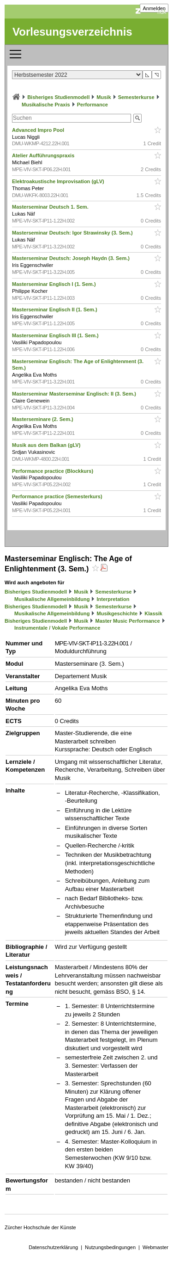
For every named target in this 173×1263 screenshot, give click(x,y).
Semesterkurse (136, 97)
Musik (103, 97)
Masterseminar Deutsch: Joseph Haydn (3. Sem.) (71, 258)
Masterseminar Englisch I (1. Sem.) (54, 284)
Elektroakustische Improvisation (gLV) (59, 181)
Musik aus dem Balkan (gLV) (47, 445)
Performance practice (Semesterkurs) (58, 496)
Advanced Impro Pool (39, 130)
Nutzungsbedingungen (110, 1247)
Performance (92, 104)
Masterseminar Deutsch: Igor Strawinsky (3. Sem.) (73, 232)
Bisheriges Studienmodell (58, 97)
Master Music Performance (127, 621)
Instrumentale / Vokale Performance (57, 628)
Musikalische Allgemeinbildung (51, 599)
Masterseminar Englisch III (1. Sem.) (56, 335)
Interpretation (113, 599)
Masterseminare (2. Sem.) (43, 419)
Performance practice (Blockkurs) (53, 471)
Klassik (153, 613)
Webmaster (155, 1247)
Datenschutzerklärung (53, 1247)
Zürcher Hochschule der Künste (40, 1227)
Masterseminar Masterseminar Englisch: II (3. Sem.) (74, 393)
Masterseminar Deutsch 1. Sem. (51, 207)
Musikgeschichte (117, 613)
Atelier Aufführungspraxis (44, 155)
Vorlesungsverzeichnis (72, 31)
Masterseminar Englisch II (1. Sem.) (55, 309)
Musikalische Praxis (46, 104)
